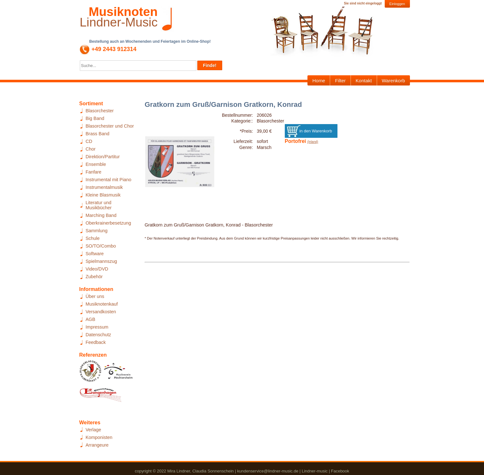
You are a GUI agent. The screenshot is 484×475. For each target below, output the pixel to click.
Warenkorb (393, 80)
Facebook (340, 471)
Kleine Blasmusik (103, 194)
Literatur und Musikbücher (99, 205)
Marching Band (101, 215)
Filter (340, 80)
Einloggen (397, 4)
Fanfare (94, 171)
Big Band (95, 118)
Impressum (97, 327)
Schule (93, 238)
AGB (90, 319)
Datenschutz (98, 334)
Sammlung (97, 230)
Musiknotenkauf (102, 304)
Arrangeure (97, 445)
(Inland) (312, 142)
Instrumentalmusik (104, 187)
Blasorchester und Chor (110, 126)
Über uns (95, 296)
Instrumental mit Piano (108, 179)
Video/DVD (97, 268)
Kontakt (364, 80)
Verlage (93, 429)
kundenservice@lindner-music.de (268, 471)
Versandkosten (101, 311)
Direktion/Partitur (103, 156)
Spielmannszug (101, 261)
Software (95, 253)
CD (89, 141)
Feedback (96, 342)
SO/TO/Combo (101, 246)
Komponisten (99, 437)
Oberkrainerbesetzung (108, 223)
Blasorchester (100, 110)
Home (318, 80)
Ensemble (96, 164)
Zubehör (94, 276)
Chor (90, 149)
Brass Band (97, 133)
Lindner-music (315, 471)
